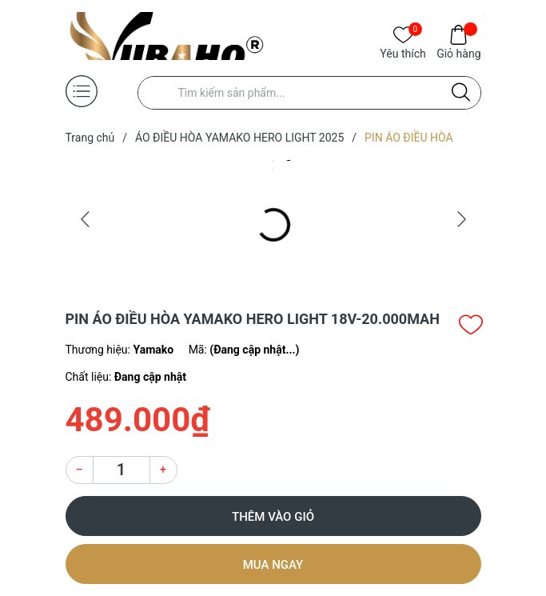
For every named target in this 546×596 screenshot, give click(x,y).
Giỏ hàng (458, 52)
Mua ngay (273, 565)
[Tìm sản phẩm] (309, 93)
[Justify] (461, 93)
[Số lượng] (121, 470)
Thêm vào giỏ (273, 517)
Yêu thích (402, 52)
